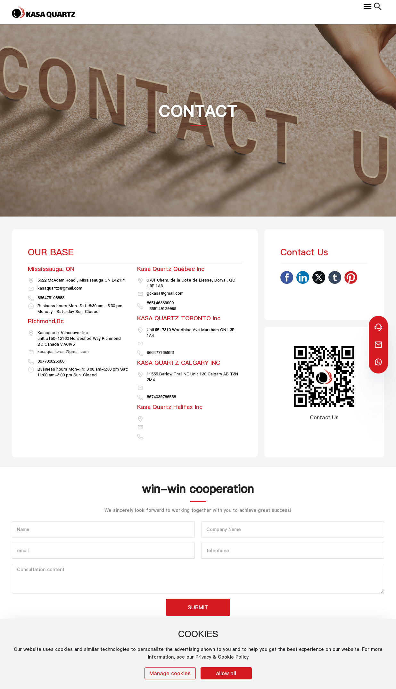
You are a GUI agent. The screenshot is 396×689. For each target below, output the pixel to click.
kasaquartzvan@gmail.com (63, 351)
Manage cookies (170, 673)
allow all (226, 673)
